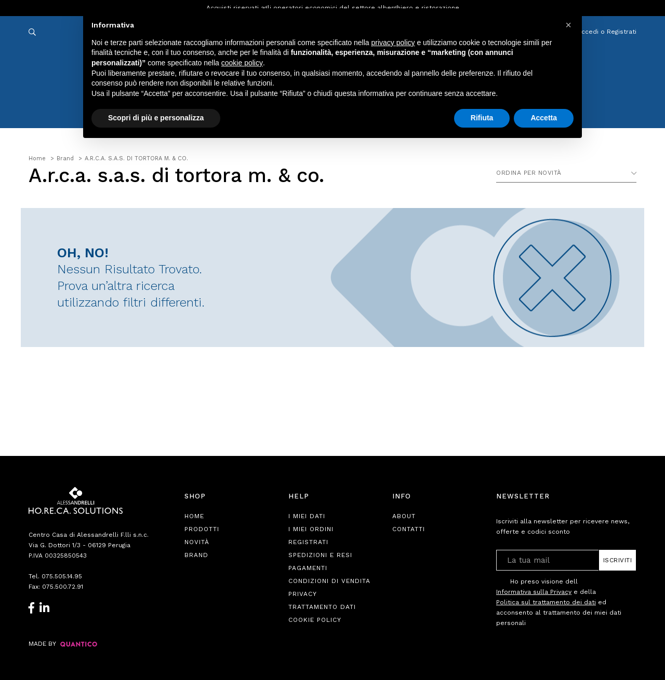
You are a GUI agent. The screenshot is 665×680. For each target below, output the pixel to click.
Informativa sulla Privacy (533, 591)
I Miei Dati (306, 516)
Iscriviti (617, 560)
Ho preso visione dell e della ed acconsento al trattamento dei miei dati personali (558, 602)
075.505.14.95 (62, 576)
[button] (568, 25)
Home (194, 516)
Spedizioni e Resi (320, 555)
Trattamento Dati (322, 606)
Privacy (302, 594)
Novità (196, 542)
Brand (196, 555)
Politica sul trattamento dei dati (546, 602)
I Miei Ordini (311, 529)
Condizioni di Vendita (329, 581)
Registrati (308, 542)
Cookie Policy (314, 619)
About (404, 516)
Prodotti (201, 529)
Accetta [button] (543, 118)
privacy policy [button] (393, 42)
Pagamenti (307, 568)
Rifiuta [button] (482, 118)
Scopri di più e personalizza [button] (156, 118)
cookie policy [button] (242, 63)
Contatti (408, 529)
